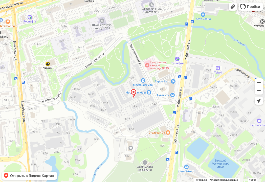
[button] (233, 7)
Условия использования (223, 179)
